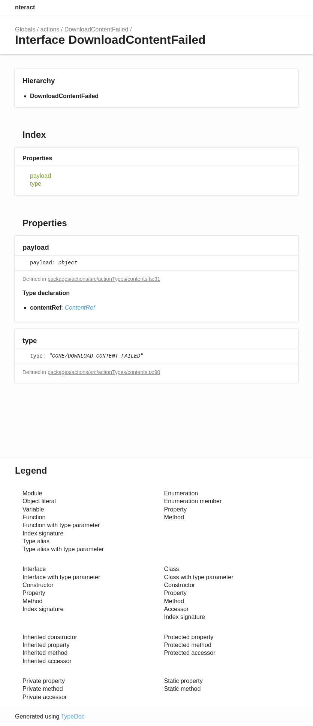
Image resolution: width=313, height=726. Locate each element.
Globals (25, 29)
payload (40, 176)
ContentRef (79, 307)
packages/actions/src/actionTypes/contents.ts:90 (104, 372)
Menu (290, 7)
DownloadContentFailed (96, 29)
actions (50, 29)
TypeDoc (72, 716)
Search (259, 7)
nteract (25, 7)
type (35, 183)
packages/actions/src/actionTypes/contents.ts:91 (104, 279)
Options (274, 7)
